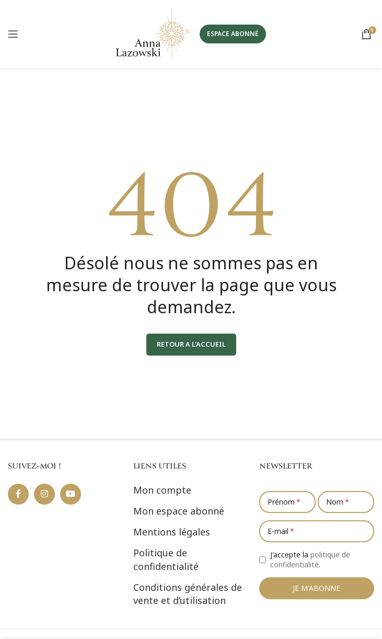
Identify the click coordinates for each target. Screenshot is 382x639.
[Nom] (346, 502)
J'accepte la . (310, 560)
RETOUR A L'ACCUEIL (191, 344)
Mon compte (162, 490)
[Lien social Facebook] (18, 494)
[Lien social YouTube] (70, 494)
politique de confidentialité (310, 560)
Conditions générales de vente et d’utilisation (187, 594)
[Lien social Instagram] (44, 494)
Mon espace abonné (178, 511)
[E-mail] (316, 531)
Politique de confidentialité (166, 559)
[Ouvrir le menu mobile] (13, 34)
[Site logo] (152, 33)
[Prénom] (287, 502)
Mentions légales (171, 532)
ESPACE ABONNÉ (233, 33)
